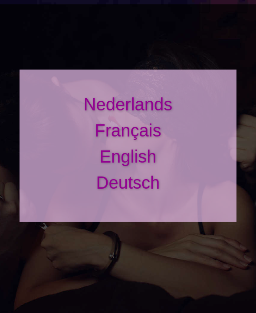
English (127, 156)
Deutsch (128, 182)
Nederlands (128, 104)
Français (128, 130)
